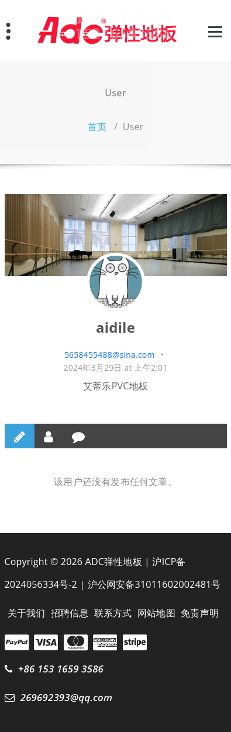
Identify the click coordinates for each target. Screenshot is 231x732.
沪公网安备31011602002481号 (154, 584)
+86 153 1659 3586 (61, 668)
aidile (115, 327)
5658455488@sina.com (109, 354)
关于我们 (27, 612)
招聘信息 (70, 612)
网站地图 (156, 612)
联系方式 (113, 612)
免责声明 (200, 612)
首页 (97, 126)
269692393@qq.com (66, 697)
